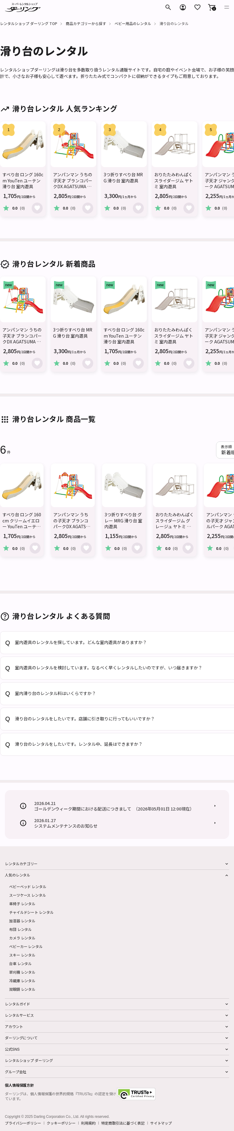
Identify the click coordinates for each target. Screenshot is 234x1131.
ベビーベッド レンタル (27, 886)
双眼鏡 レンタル (22, 989)
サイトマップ (161, 1123)
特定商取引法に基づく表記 (123, 1123)
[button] (211, 7)
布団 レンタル (20, 929)
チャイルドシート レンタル (31, 912)
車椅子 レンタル (22, 903)
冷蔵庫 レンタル (22, 980)
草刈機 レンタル (22, 972)
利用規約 (88, 1123)
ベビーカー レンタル (26, 946)
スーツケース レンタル (27, 895)
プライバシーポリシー (23, 1123)
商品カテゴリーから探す (86, 23)
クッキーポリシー (61, 1123)
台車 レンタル (20, 963)
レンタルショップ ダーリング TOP (28, 23)
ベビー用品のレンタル (133, 23)
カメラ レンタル (22, 937)
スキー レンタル (22, 954)
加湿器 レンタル (22, 920)
